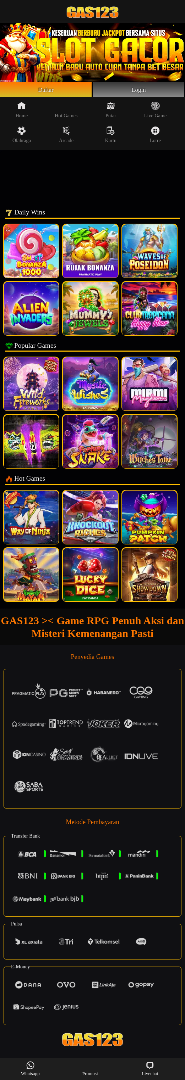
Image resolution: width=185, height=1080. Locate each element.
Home (22, 110)
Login (139, 90)
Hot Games (66, 110)
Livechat (150, 1068)
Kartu (110, 135)
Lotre (155, 135)
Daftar (46, 90)
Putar (110, 110)
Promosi (90, 1068)
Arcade (66, 135)
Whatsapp (30, 1068)
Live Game (155, 110)
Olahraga (21, 135)
